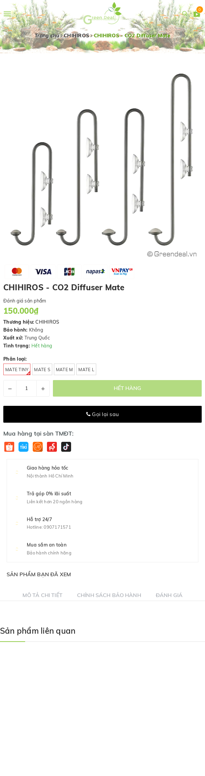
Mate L (86, 369)
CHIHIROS (47, 322)
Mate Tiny (17, 371)
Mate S (42, 369)
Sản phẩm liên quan (37, 631)
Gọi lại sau (102, 414)
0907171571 (57, 527)
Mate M (64, 369)
